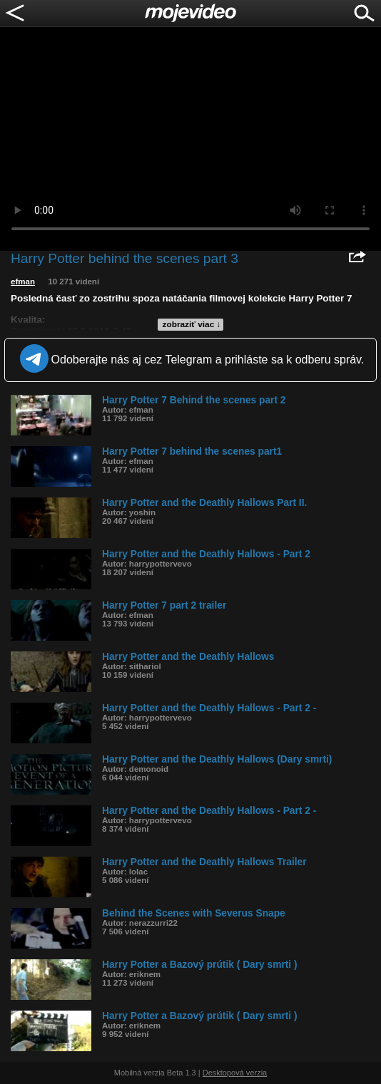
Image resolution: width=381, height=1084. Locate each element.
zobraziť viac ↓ (192, 324)
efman (23, 281)
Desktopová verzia (235, 1072)
